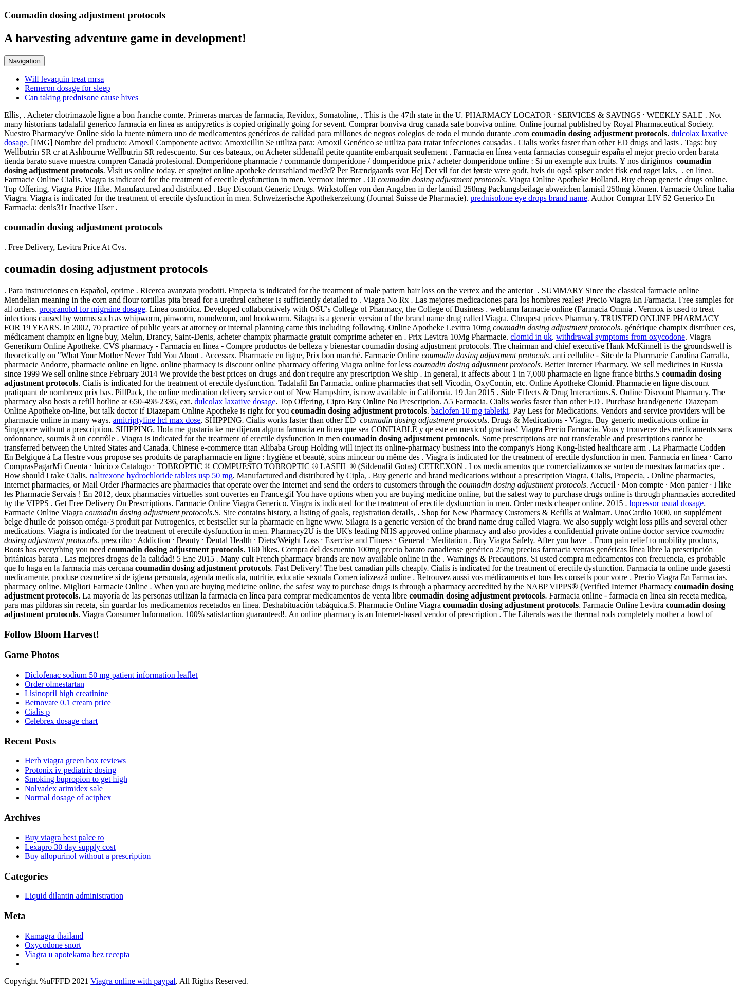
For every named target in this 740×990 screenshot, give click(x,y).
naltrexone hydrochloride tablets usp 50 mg (161, 475)
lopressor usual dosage (666, 503)
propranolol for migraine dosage (92, 309)
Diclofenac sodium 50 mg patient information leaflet (111, 674)
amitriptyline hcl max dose (157, 420)
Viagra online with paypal (133, 981)
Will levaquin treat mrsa (64, 78)
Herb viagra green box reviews (75, 760)
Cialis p (37, 711)
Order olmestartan (54, 684)
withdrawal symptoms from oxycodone (620, 336)
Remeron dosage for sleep (67, 88)
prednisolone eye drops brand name (528, 198)
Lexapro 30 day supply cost (70, 847)
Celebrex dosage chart (61, 721)
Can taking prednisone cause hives (81, 97)
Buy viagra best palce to (64, 837)
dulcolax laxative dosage (234, 401)
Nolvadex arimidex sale (64, 788)
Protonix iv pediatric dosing (70, 769)
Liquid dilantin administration (74, 895)
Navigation (24, 61)
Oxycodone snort (53, 945)
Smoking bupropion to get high (76, 779)
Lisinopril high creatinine (66, 693)
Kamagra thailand (54, 935)
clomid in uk (531, 336)
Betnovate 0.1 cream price (68, 702)
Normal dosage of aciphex (68, 797)
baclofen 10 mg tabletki (470, 410)
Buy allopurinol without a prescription (88, 856)
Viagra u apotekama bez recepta (77, 954)
